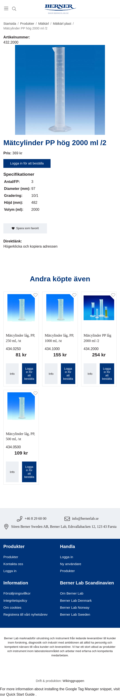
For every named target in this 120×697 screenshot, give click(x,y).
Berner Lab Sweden (75, 614)
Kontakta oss (13, 564)
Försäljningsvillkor (17, 593)
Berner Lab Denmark (76, 600)
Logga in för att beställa (27, 163)
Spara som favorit (25, 228)
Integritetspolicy (15, 600)
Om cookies (12, 607)
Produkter (10, 557)
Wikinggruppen (73, 681)
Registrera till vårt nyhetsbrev (25, 614)
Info (12, 373)
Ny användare (70, 564)
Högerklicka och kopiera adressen (30, 246)
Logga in (9, 571)
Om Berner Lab (71, 593)
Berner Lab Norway (74, 607)
